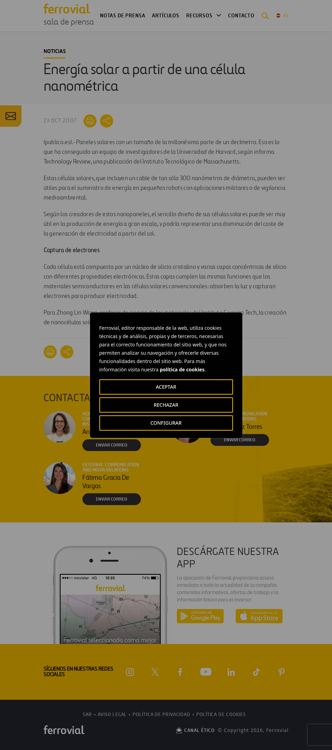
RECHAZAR (166, 405)
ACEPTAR (166, 386)
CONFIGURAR (165, 423)
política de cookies (182, 369)
